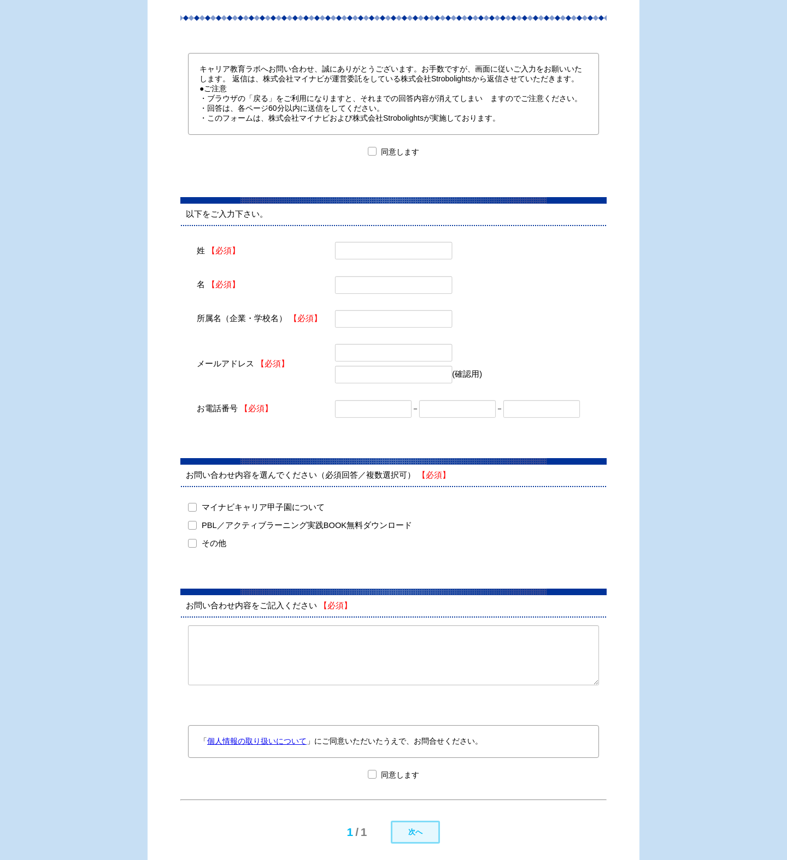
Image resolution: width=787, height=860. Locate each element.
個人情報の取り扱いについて (257, 741)
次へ (415, 832)
